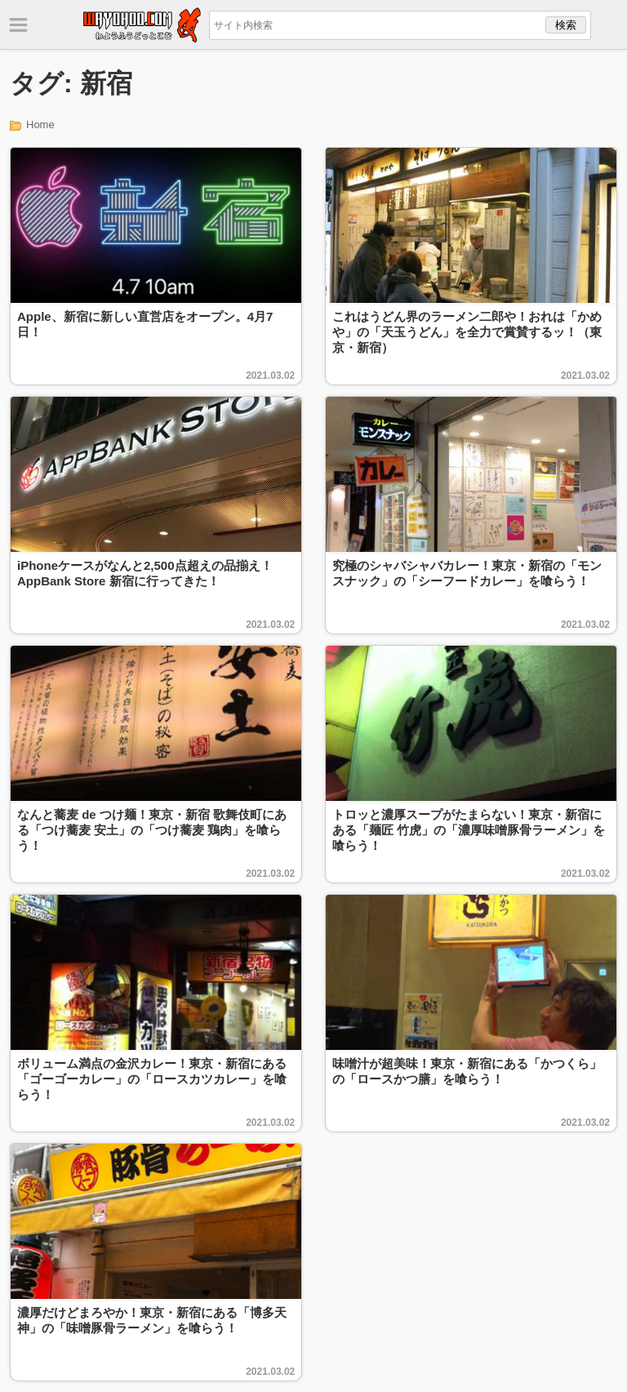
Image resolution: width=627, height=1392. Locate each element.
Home (40, 124)
